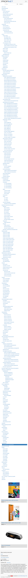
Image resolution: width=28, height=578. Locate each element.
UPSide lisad (5, 51)
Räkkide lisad (5, 67)
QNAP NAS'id (5, 338)
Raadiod (4, 440)
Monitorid (4, 206)
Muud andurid (5, 332)
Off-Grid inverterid (6, 288)
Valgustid (3, 477)
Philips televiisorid (7, 222)
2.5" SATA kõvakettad (8, 184)
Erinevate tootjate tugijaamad (9, 131)
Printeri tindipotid (6, 280)
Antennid (5, 121)
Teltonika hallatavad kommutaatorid (10, 81)
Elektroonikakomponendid (6, 424)
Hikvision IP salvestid (7, 327)
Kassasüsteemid (4, 431)
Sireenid (4, 333)
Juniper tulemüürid (7, 153)
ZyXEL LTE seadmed (7, 132)
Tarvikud (3, 277)
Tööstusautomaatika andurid (8, 306)
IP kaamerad (5, 313)
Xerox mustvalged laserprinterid (9, 356)
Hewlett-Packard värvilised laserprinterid (11, 359)
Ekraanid (4, 223)
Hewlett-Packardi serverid (7, 267)
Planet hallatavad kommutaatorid (10, 86)
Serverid (3, 262)
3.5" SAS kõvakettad (7, 186)
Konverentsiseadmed (6, 169)
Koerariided (6, 405)
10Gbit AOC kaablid (6, 232)
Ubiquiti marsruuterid (7, 144)
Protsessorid (5, 195)
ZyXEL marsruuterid (7, 141)
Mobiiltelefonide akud (9, 378)
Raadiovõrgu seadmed (7, 119)
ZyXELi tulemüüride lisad (8, 161)
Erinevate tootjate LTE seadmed (9, 137)
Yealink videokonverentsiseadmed (10, 171)
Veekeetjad (5, 420)
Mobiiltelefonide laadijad (9, 379)
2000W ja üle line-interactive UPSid (10, 47)
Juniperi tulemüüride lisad (8, 160)
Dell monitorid (6, 210)
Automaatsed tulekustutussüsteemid (9, 254)
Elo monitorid (6, 212)
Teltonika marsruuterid (8, 142)
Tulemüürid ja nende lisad (7, 151)
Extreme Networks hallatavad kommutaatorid (12, 87)
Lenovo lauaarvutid (6, 27)
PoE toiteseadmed (6, 293)
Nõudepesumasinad (6, 411)
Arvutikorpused (5, 179)
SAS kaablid (5, 456)
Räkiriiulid (4, 64)
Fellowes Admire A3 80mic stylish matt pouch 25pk (11, 522)
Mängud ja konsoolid (5, 446)
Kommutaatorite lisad (6, 99)
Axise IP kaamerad (7, 314)
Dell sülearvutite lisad (7, 19)
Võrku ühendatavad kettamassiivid (8, 336)
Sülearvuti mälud (7, 192)
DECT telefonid (5, 382)
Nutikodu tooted (5, 174)
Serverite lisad (5, 270)
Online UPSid (5, 35)
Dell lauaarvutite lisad (8, 31)
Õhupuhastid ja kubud (7, 421)
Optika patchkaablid (6, 251)
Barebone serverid (6, 268)
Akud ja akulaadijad (6, 278)
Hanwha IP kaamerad (8, 319)
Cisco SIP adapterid (7, 166)
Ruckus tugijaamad (7, 126)
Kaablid (3, 447)
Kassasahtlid (5, 434)
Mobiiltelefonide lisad (7, 375)
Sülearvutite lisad (6, 17)
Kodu (2, 554)
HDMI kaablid (5, 450)
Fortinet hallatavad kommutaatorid (10, 90)
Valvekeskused (5, 335)
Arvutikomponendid (5, 177)
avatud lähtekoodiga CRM (22, 575)
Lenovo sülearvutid (6, 11)
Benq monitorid (6, 207)
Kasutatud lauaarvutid (6, 28)
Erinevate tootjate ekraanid (8, 228)
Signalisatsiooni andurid (7, 255)
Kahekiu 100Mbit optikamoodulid (8, 239)
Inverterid (4, 287)
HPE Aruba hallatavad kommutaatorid (10, 93)
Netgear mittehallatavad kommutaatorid (11, 112)
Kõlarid (4, 430)
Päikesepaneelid (6, 294)
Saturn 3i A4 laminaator (5, 545)
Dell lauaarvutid (5, 25)
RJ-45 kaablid (5, 454)
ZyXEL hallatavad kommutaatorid (10, 77)
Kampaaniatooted (5, 8)
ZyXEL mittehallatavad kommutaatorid (10, 105)
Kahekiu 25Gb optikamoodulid (8, 244)
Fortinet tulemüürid (7, 154)
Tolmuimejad (5, 417)
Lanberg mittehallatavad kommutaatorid (11, 110)
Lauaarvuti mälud (7, 190)
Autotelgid (6, 386)
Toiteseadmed (4, 283)
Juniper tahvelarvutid (6, 71)
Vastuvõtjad (5, 441)
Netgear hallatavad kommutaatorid (10, 92)
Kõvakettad (5, 182)
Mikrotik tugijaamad (7, 125)
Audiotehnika (4, 436)
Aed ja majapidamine (5, 384)
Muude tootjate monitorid (8, 216)
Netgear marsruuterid (7, 147)
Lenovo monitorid (7, 215)
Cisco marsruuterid (7, 145)
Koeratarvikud (6, 407)
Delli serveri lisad (7, 271)
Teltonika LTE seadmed (8, 135)
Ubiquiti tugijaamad (7, 129)
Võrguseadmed (4, 74)
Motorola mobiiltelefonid (8, 372)
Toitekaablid (5, 459)
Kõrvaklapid (5, 438)
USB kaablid (5, 460)
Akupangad (7, 376)
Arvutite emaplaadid (6, 180)
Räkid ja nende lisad (5, 55)
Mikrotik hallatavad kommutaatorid (10, 80)
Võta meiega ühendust (5, 557)
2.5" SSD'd (6, 197)
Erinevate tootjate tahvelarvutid (8, 70)
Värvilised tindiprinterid (7, 362)
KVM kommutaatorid (7, 275)
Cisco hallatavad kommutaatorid (9, 78)
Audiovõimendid (6, 437)
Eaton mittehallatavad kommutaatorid (10, 115)
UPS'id (3, 34)
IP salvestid (5, 325)
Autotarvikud (5, 385)
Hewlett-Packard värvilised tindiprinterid (11, 365)
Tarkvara (3, 467)
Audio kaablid (5, 448)
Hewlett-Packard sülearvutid (8, 14)
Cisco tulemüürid (7, 157)
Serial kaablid (5, 457)
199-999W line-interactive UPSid (9, 44)
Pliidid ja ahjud (5, 414)
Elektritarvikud (5, 392)
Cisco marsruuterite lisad (8, 150)
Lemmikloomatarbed (6, 404)
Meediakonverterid (6, 163)
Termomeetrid (5, 303)
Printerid (3, 342)
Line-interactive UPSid (7, 42)
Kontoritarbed (4, 443)
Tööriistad (4, 418)
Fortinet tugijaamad (7, 122)
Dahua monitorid (7, 209)
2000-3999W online (7, 38)
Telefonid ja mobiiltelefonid (6, 369)
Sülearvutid (4, 9)
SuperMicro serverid (6, 265)
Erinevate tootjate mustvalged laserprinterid (11, 353)
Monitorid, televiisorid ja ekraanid (7, 205)
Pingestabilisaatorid (6, 291)
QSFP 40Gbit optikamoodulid (8, 245)
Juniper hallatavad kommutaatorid (10, 89)
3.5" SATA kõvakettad (8, 187)
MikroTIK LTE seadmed (8, 134)
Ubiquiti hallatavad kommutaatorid (10, 83)
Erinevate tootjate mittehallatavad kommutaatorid (12, 118)
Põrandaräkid (5, 57)
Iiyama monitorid (7, 213)
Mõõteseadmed (4, 462)
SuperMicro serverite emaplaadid (10, 203)
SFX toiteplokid (5, 296)
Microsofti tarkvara (6, 469)
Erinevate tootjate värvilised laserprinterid (11, 361)
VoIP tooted (5, 164)
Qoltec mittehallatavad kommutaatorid (10, 103)
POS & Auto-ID (4, 466)
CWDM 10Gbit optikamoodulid (8, 238)
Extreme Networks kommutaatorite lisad (11, 100)
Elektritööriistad (5, 394)
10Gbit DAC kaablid (6, 233)
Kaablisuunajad (5, 60)
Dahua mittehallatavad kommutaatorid (10, 109)
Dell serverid (5, 264)
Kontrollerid (5, 300)
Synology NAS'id (6, 339)
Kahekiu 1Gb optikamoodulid (8, 242)
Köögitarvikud (5, 401)
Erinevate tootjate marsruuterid (9, 148)
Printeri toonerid (5, 281)
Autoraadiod (5, 428)
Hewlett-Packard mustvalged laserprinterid (11, 355)
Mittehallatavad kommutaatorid (8, 102)
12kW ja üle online (7, 41)
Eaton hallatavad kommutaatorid (9, 96)
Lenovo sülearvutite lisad (8, 18)
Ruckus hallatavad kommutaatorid (10, 84)
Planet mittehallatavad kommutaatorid (10, 113)
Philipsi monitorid (7, 218)
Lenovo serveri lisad (7, 274)
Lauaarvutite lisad (6, 30)
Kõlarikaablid (5, 451)
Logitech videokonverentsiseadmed (10, 170)
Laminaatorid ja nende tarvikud (8, 444)
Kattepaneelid (5, 61)
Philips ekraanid (7, 225)
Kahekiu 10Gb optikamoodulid (8, 241)
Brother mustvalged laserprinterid (10, 352)
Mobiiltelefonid (5, 371)
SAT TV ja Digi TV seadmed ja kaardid (8, 476)
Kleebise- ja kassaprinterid (7, 343)
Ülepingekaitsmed (6, 54)
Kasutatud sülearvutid (6, 15)
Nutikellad (3, 423)
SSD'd (4, 196)
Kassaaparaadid (6, 433)
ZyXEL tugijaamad (7, 128)
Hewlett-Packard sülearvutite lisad (10, 21)
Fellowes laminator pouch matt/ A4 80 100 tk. (9, 500)
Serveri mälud (6, 193)
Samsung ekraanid (7, 226)
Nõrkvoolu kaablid (6, 453)
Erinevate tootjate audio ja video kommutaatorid (10, 368)
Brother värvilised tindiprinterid (9, 363)
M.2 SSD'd (6, 199)
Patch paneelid (5, 63)
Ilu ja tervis (5, 396)
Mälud (4, 189)
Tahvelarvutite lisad (6, 73)
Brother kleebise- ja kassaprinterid (10, 345)
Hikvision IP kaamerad (8, 320)
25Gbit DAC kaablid (6, 235)
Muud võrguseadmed (6, 173)
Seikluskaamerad (6, 415)
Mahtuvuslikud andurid (8, 309)
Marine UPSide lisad (7, 52)
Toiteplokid (5, 297)
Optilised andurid (7, 310)
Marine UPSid (5, 50)
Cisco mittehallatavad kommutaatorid (10, 106)
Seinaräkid (5, 58)
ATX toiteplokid (5, 284)
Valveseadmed (4, 312)
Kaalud (4, 398)
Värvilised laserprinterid (7, 358)
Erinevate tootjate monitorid (9, 219)
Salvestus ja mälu (5, 258)
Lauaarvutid (4, 24)
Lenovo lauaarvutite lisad (8, 32)
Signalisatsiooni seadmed (6, 252)
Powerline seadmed (6, 176)
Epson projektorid (6, 473)
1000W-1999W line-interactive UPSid (10, 45)
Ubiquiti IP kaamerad (7, 323)
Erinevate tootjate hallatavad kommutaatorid (11, 97)
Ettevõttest (8, 562)
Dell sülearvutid (5, 12)
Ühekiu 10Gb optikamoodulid (8, 248)
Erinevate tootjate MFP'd (7, 366)
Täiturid (4, 304)
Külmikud (4, 402)
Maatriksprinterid (6, 349)
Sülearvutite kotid (7, 22)
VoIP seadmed (6, 167)
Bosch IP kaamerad (7, 316)
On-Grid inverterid (6, 290)
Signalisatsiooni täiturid (7, 257)
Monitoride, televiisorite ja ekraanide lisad (10, 229)
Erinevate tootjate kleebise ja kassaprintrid (11, 348)
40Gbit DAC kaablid (6, 236)
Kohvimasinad (5, 399)
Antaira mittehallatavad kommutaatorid (11, 116)
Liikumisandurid (5, 330)
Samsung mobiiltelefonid (8, 373)
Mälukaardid (7, 381)
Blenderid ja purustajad (7, 391)
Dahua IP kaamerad (7, 317)
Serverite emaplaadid (6, 202)
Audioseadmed (4, 427)
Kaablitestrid (5, 464)
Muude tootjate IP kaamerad (9, 322)
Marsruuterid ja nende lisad (7, 138)
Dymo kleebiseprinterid (8, 346)
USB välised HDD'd (6, 261)
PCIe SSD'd (6, 200)
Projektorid (3, 470)
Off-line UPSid (5, 48)
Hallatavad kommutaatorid (7, 76)
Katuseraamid (6, 389)
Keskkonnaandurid (7, 307)
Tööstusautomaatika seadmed (7, 299)
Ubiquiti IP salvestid (7, 329)
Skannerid (3, 479)
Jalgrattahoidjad (7, 388)
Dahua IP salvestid (7, 326)
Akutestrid (4, 463)
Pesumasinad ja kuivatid (7, 412)
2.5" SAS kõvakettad (7, 183)
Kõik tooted (4, 6)
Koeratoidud (6, 408)
